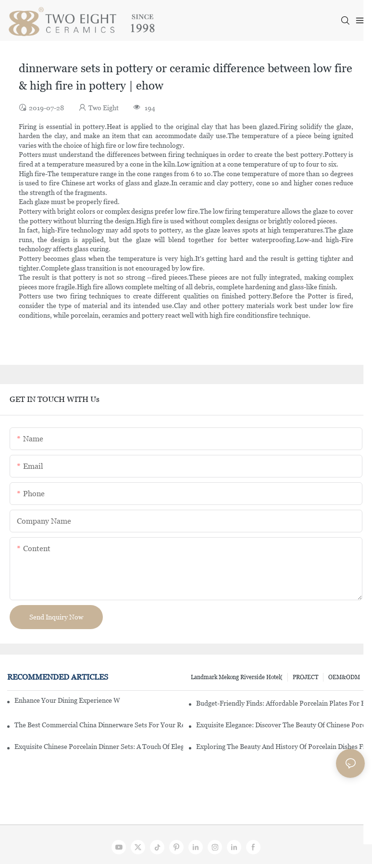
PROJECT (305, 677)
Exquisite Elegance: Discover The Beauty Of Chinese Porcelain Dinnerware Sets (280, 725)
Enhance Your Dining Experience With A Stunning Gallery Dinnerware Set (67, 700)
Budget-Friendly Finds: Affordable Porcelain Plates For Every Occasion (280, 703)
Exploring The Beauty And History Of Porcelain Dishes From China (280, 746)
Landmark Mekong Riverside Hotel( (237, 677)
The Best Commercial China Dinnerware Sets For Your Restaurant (98, 725)
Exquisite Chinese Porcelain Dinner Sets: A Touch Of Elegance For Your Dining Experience (98, 746)
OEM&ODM (344, 677)
